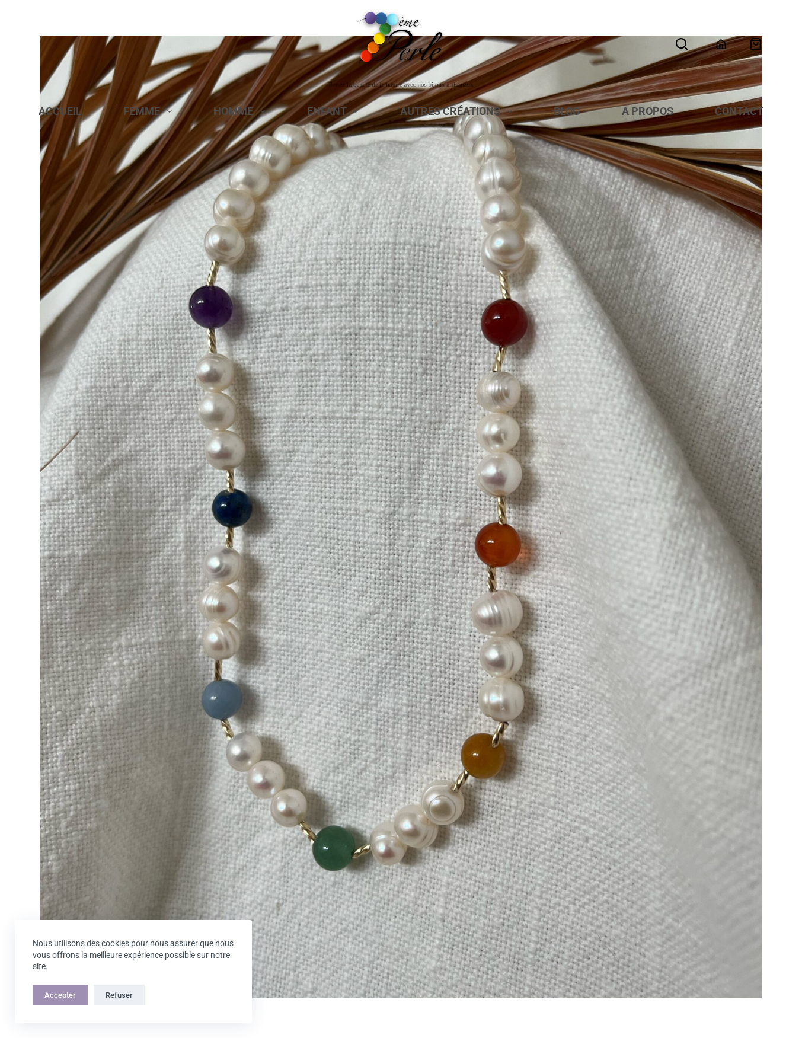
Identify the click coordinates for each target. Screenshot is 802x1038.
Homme (241, 112)
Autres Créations (458, 112)
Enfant (335, 112)
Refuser (119, 995)
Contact (739, 112)
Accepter (60, 995)
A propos (647, 112)
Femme (150, 112)
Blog (567, 112)
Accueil (60, 112)
